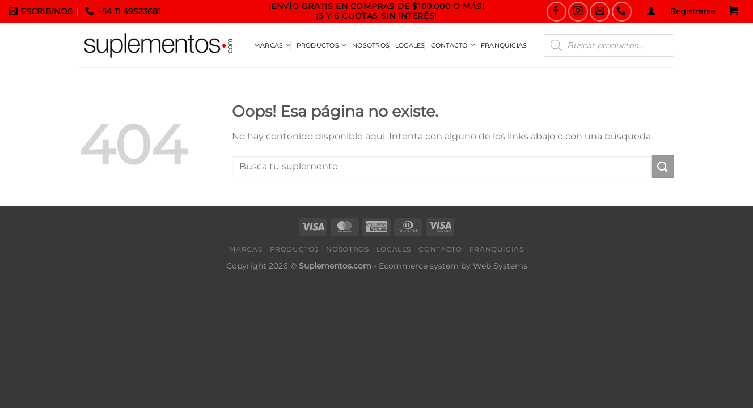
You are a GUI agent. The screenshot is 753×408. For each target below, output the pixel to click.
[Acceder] (651, 11)
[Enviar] (663, 166)
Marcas (272, 45)
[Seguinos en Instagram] (578, 12)
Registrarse (692, 11)
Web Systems (500, 266)
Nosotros (371, 45)
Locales (410, 45)
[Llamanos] (622, 12)
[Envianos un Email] (600, 12)
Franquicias (504, 45)
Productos (321, 45)
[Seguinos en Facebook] (556, 12)
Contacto (453, 45)
